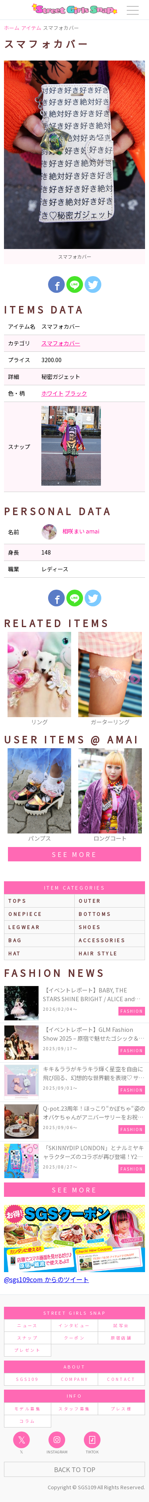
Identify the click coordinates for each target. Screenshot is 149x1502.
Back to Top (74, 1469)
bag (15, 940)
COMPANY (75, 1379)
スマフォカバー (60, 343)
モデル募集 (27, 1409)
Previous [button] (14, 679)
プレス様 (121, 1409)
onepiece (25, 913)
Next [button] (135, 679)
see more (74, 854)
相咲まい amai (70, 532)
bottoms (95, 913)
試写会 (121, 1325)
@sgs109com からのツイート (46, 1279)
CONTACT (121, 1379)
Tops (17, 900)
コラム (27, 1421)
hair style (98, 953)
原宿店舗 (121, 1338)
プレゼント (27, 1350)
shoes (90, 927)
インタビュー (74, 1325)
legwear (24, 927)
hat (14, 953)
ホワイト (52, 393)
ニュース (27, 1325)
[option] (74, 162)
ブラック (76, 393)
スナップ (27, 1338)
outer (90, 900)
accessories (102, 940)
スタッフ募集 (74, 1409)
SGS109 (27, 1379)
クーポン (74, 1338)
